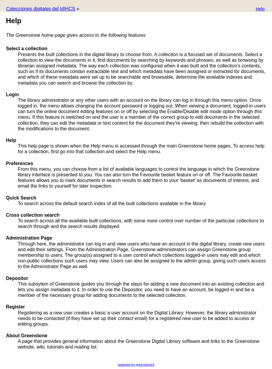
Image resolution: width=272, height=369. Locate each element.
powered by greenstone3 (136, 364)
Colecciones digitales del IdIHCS (40, 8)
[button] (260, 9)
